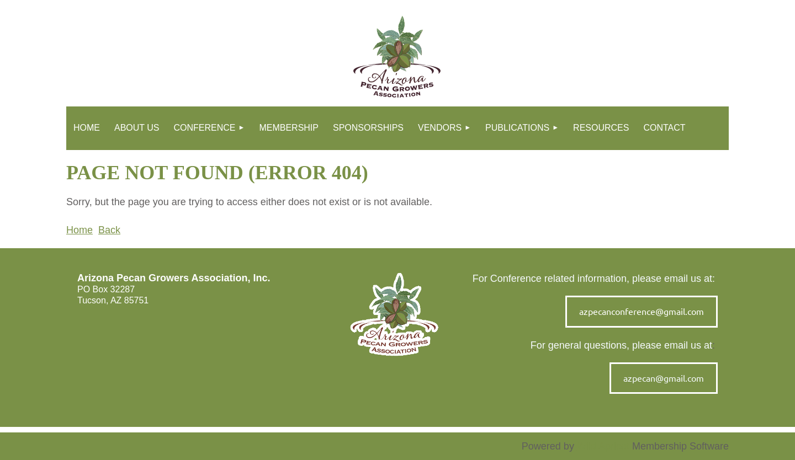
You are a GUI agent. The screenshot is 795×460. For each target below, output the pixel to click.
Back (109, 230)
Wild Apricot (603, 446)
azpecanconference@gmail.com (641, 311)
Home (79, 230)
